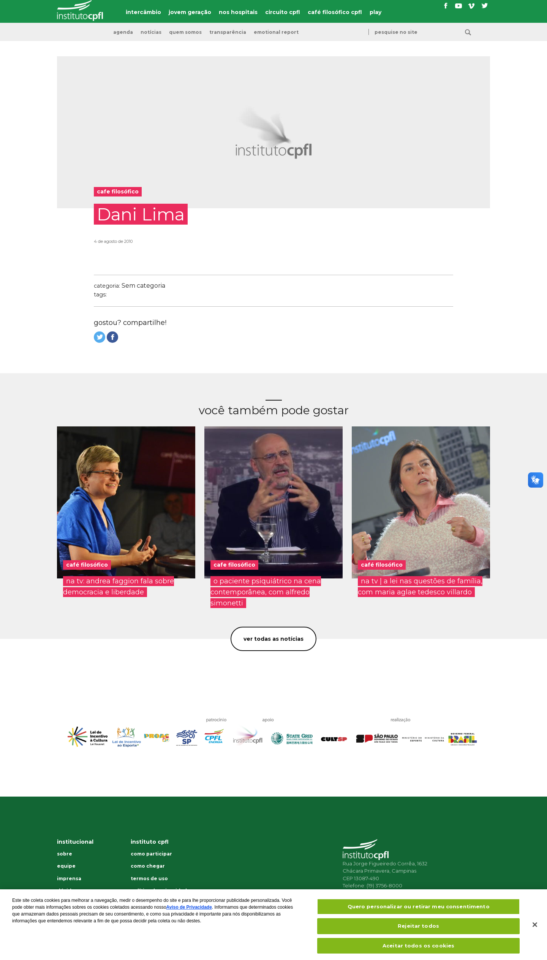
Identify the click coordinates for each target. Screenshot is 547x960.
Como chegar (148, 866)
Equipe (66, 866)
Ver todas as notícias (273, 638)
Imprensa (69, 878)
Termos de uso (149, 878)
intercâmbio (143, 12)
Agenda (123, 32)
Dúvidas (67, 890)
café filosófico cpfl (335, 12)
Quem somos (185, 32)
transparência (227, 32)
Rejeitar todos (418, 930)
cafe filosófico (234, 564)
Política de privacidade (160, 890)
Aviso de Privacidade (189, 911)
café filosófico (87, 564)
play (375, 12)
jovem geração (190, 12)
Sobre (64, 854)
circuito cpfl (282, 12)
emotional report (276, 32)
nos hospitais (238, 12)
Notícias (151, 32)
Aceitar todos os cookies (418, 950)
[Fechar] (534, 929)
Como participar (151, 854)
